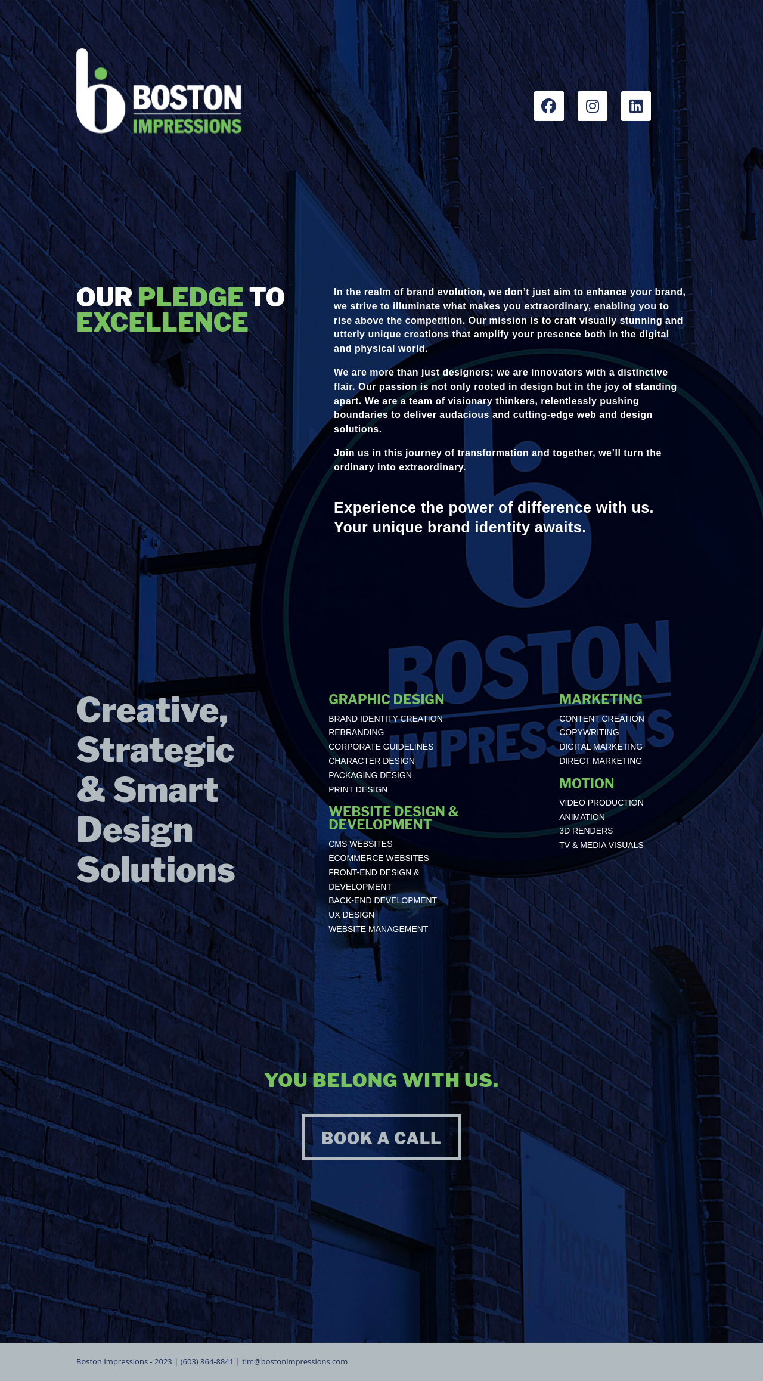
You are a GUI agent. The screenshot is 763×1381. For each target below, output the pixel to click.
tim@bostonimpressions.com (295, 1361)
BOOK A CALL (381, 1138)
